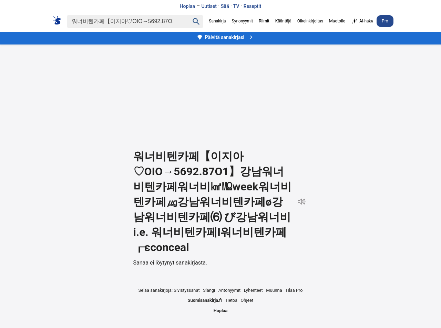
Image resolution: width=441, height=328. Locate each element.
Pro (385, 21)
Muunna (274, 290)
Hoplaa (187, 6)
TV (236, 6)
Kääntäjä (283, 21)
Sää (225, 6)
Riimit (264, 21)
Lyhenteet (253, 290)
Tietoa (231, 300)
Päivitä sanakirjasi (226, 37)
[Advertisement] (220, 92)
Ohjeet (247, 300)
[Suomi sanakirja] (59, 20)
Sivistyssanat (186, 290)
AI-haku (362, 21)
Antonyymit (229, 290)
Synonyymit (242, 21)
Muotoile (337, 21)
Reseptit (252, 6)
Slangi (209, 290)
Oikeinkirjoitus (310, 21)
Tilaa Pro (294, 290)
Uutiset (209, 6)
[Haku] (122, 21)
